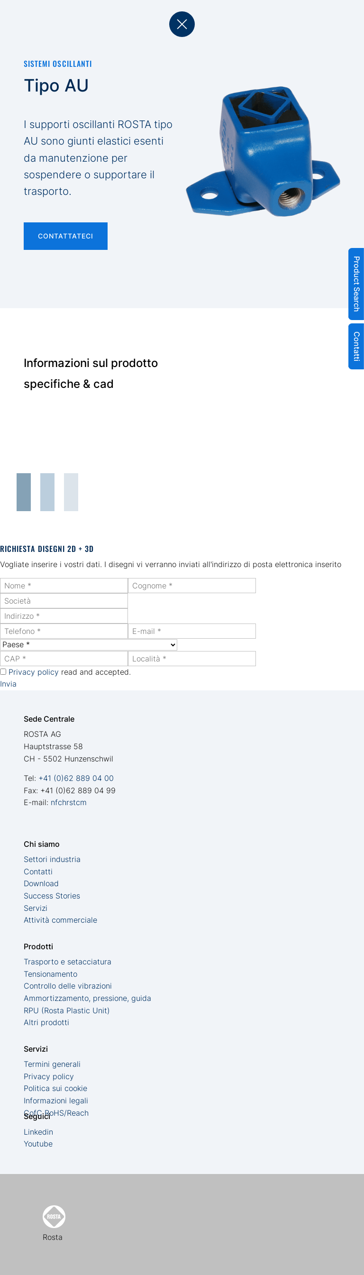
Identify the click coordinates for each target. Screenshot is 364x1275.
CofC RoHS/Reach (56, 1113)
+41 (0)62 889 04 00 (76, 778)
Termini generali (52, 1064)
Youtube (38, 1143)
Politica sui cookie (55, 1088)
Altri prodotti (46, 1022)
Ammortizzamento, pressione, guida (87, 998)
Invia (8, 683)
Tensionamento (50, 974)
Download (41, 883)
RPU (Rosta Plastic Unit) (67, 1010)
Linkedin (38, 1132)
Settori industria (52, 859)
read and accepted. (70, 672)
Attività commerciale (60, 920)
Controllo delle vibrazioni (68, 986)
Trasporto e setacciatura (67, 961)
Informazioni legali (56, 1100)
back (182, 24)
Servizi (35, 908)
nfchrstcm (69, 802)
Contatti (38, 871)
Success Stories (52, 895)
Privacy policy (34, 672)
